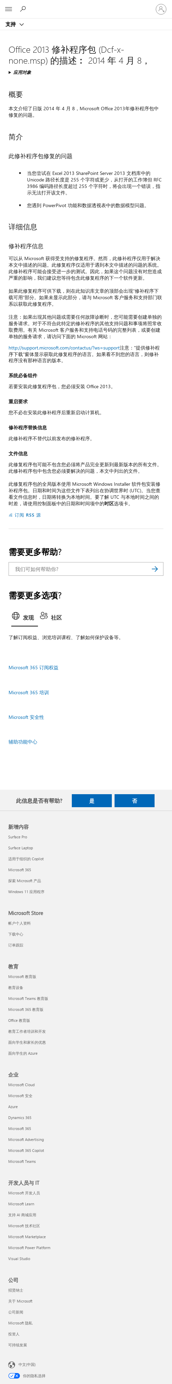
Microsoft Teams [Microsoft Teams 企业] (22, 1161)
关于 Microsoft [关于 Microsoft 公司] (20, 1301)
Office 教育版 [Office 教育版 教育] (19, 1020)
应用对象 (22, 72)
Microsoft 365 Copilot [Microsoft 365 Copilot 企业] (26, 1150)
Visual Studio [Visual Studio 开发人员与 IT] (19, 1258)
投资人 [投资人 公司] (13, 1333)
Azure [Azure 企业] (13, 1106)
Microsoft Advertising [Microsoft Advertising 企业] (26, 1139)
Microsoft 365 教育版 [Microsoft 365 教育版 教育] (25, 1009)
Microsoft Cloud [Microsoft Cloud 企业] (21, 1084)
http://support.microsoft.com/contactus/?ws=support (64, 347)
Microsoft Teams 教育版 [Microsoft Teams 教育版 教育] (28, 998)
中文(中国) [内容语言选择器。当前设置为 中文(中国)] (27, 1364)
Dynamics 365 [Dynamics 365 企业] (19, 1117)
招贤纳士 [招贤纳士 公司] (15, 1290)
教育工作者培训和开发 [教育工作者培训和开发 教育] (27, 1031)
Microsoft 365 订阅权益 (33, 667)
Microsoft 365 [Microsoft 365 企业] (19, 1128)
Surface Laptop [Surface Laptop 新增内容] (20, 847)
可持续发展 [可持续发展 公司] (17, 1344)
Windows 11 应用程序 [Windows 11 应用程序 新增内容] (26, 891)
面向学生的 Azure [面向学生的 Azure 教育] (23, 1053)
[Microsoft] (86, 5)
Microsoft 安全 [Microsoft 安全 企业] (20, 1095)
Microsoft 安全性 (26, 717)
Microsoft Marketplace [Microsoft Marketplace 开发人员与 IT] (27, 1236)
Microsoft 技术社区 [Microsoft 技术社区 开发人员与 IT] (24, 1225)
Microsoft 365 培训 (29, 692)
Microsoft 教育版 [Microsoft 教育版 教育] (22, 976)
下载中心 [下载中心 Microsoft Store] (15, 934)
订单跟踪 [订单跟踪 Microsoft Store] (15, 945)
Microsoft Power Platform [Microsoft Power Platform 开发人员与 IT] (29, 1247)
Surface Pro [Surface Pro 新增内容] (17, 836)
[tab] (24, 618)
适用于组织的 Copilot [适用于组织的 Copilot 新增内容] (26, 858)
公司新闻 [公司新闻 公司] (15, 1312)
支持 (11, 24)
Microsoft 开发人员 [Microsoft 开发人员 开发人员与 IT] (24, 1192)
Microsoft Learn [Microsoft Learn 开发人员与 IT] (21, 1203)
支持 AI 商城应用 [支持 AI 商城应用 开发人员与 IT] (22, 1214)
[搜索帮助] (24, 8)
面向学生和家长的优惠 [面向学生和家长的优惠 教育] (27, 1042)
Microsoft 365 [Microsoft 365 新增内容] (19, 869)
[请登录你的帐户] (161, 9)
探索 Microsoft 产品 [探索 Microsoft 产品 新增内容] (24, 880)
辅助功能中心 (23, 741)
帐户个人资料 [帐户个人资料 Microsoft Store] (19, 923)
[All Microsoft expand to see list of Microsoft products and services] (8, 9)
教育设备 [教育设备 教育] (15, 987)
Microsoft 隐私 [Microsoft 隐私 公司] (20, 1322)
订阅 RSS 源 (28, 515)
